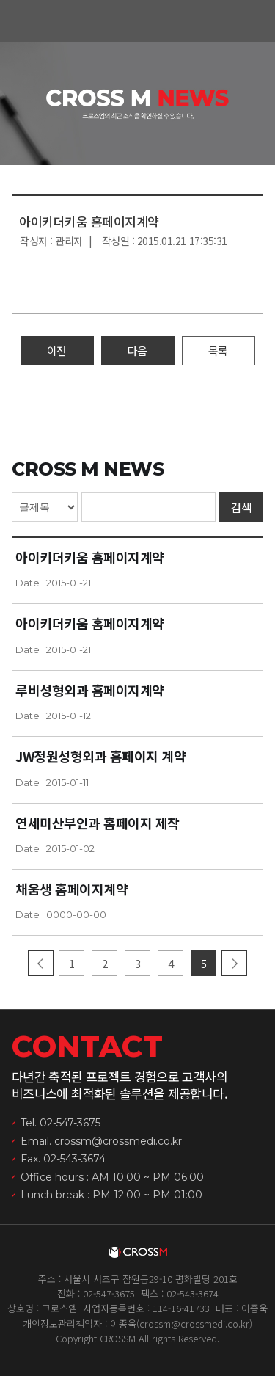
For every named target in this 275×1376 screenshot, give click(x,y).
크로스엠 (137, 21)
